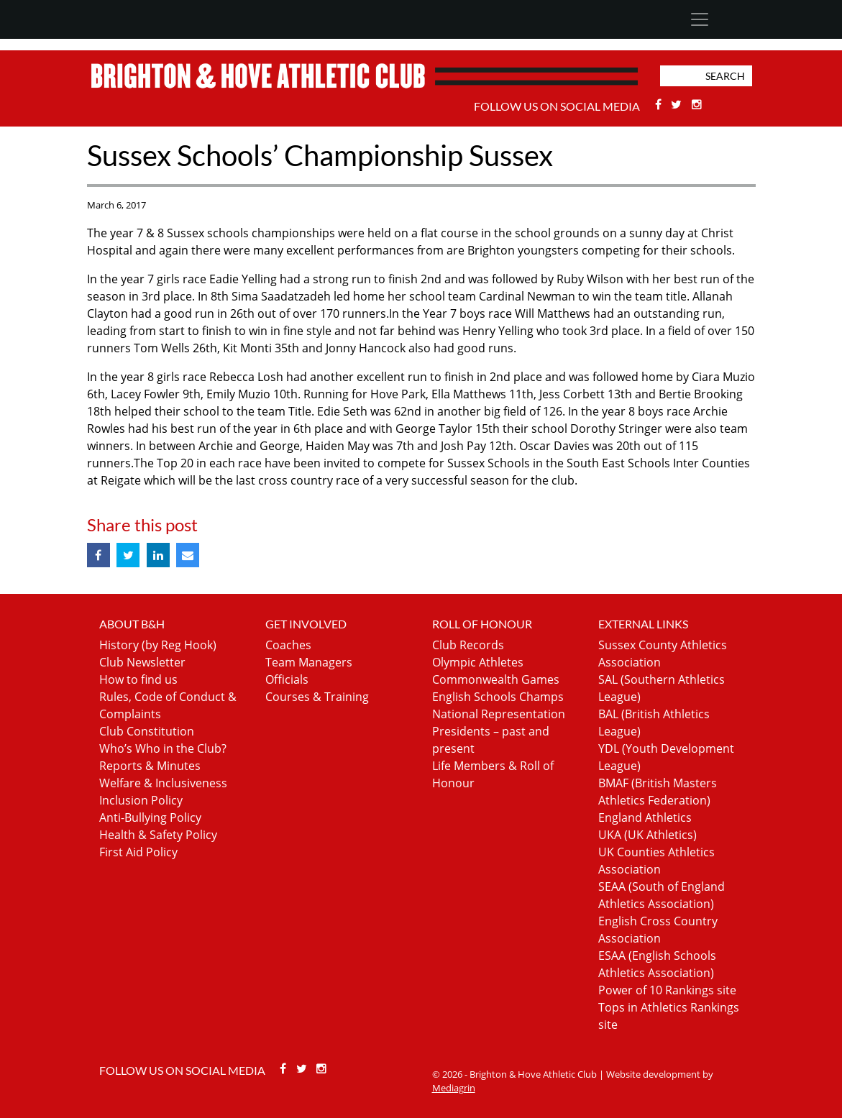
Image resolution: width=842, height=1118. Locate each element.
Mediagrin (453, 1087)
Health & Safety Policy (158, 835)
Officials (286, 679)
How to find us (138, 679)
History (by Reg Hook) (157, 645)
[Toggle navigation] (700, 19)
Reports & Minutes (150, 766)
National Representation (498, 714)
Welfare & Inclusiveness (163, 783)
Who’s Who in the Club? (162, 748)
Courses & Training (317, 697)
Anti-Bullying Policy (150, 817)
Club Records (468, 645)
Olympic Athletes (477, 662)
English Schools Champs (498, 697)
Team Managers (308, 662)
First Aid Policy (138, 852)
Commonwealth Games (495, 679)
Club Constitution (146, 731)
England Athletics (645, 817)
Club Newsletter (142, 662)
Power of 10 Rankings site (667, 990)
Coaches (288, 645)
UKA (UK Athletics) (647, 835)
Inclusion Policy (141, 800)
